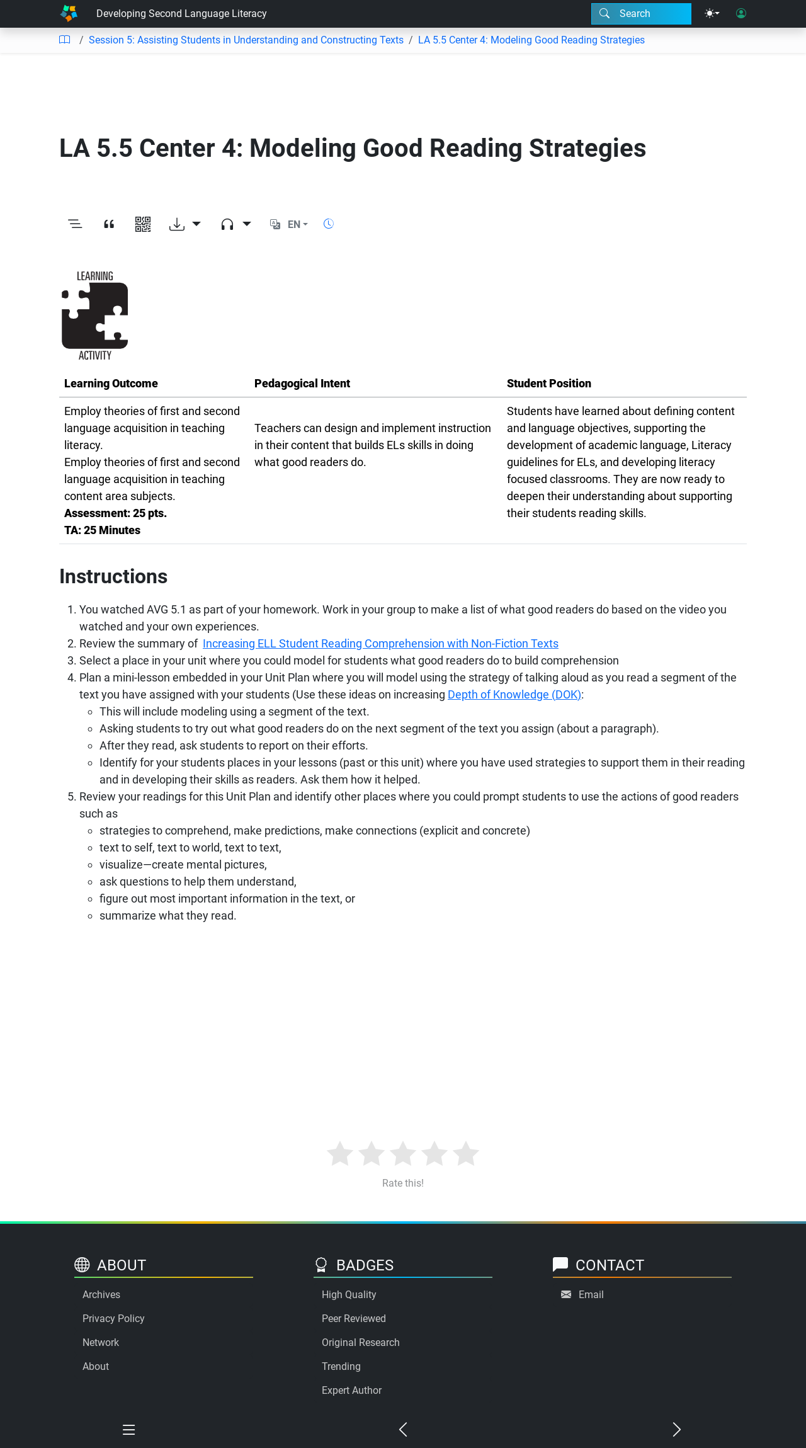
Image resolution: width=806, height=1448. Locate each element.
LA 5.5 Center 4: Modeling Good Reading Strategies (531, 40)
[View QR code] (143, 225)
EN (294, 225)
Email (591, 1295)
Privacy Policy (113, 1319)
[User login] (741, 14)
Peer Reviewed (354, 1319)
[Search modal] (641, 14)
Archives (101, 1295)
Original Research (361, 1342)
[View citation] (109, 225)
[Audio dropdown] (235, 225)
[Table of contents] (64, 40)
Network (100, 1342)
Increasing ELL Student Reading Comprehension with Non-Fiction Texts (381, 643)
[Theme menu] (712, 14)
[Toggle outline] (75, 225)
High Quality (349, 1295)
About (95, 1366)
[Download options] (185, 225)
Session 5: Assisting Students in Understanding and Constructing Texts (246, 40)
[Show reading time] (329, 224)
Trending (341, 1366)
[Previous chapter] (403, 1430)
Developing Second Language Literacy (181, 14)
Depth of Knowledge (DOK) (514, 694)
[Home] (69, 14)
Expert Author (352, 1390)
